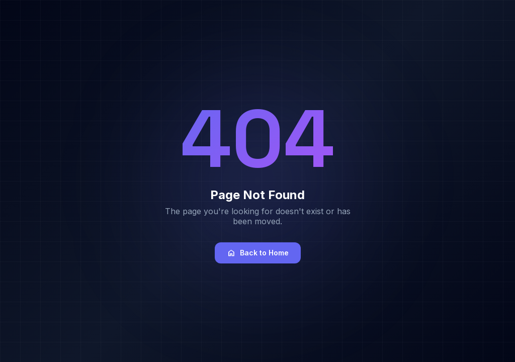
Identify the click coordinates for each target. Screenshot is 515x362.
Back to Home (258, 252)
